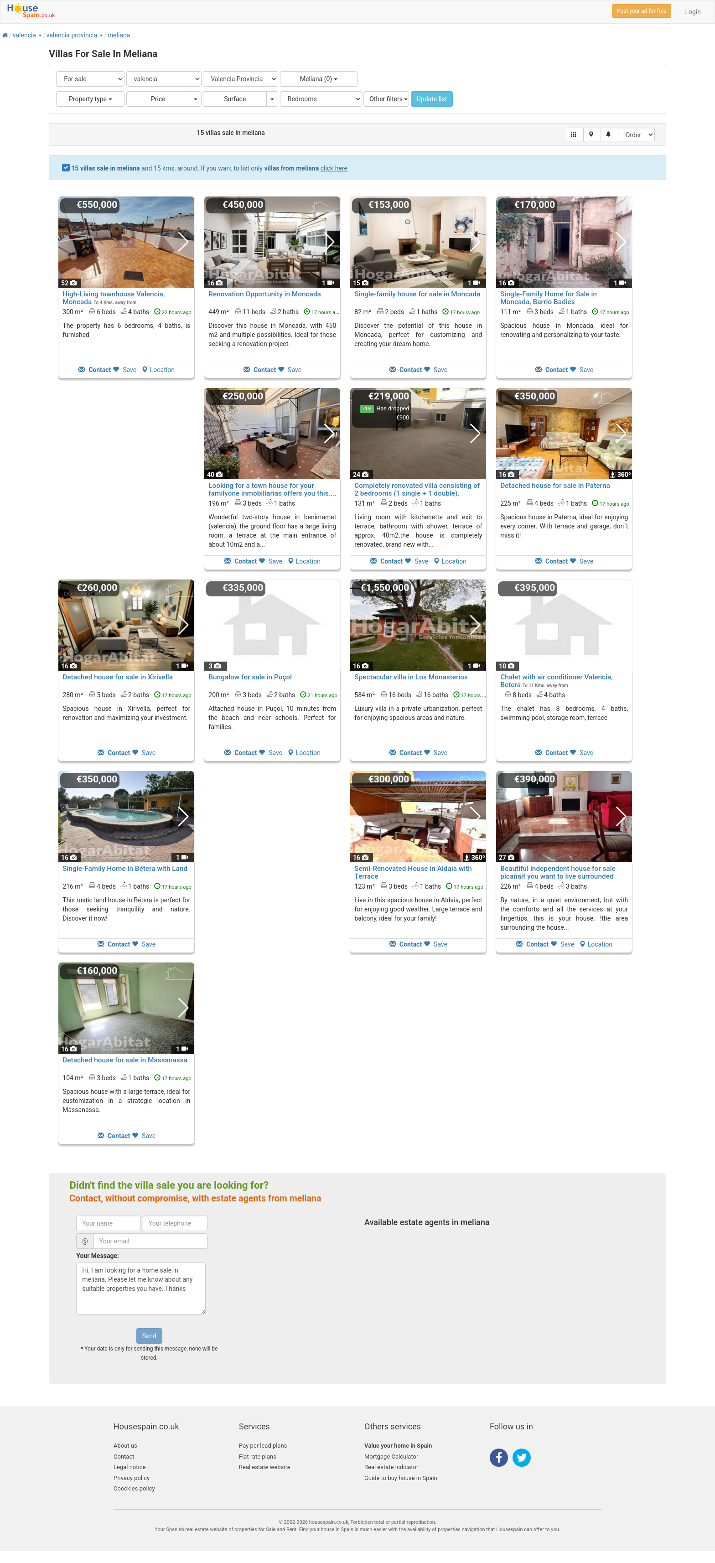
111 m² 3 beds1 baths (564, 311)
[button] (39, 35)
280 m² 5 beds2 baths (127, 694)
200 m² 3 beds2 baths (272, 694)
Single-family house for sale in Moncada (417, 294)
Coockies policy (134, 1488)
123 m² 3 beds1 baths (418, 886)
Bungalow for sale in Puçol (250, 677)
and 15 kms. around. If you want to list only (209, 168)
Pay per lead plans (263, 1445)
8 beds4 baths (535, 694)
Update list (432, 99)
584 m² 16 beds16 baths (422, 694)
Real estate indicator (391, 1467)
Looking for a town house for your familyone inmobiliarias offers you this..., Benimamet (272, 493)
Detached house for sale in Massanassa (124, 1060)
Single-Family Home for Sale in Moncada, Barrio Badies (548, 298)
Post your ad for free (642, 11)
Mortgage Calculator (391, 1456)
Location (158, 369)
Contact (124, 1456)
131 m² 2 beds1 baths (397, 503)
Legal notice (129, 1467)
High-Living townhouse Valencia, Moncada (113, 298)
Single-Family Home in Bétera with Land (124, 868)
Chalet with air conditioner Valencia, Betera (556, 681)
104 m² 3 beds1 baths (127, 1077)
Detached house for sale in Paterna (555, 485)
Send (149, 1336)
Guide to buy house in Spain (400, 1478)
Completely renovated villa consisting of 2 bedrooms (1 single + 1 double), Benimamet (417, 493)
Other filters (388, 99)
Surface (235, 99)
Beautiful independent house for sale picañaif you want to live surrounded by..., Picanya (558, 876)
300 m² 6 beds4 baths (127, 311)
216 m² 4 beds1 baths (127, 886)
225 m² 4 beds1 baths (564, 503)
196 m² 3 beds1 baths (251, 503)
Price (158, 99)
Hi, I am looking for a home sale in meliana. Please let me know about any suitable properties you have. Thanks (141, 1289)
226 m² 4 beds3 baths (543, 886)
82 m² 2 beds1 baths (417, 311)
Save (124, 369)
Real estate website (264, 1467)
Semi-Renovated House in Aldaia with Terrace (413, 872)
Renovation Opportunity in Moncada (264, 294)
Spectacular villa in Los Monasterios (411, 677)
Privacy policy (132, 1478)
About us (125, 1445)
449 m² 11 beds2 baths (274, 311)
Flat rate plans (257, 1456)
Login (693, 12)
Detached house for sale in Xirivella (117, 677)
